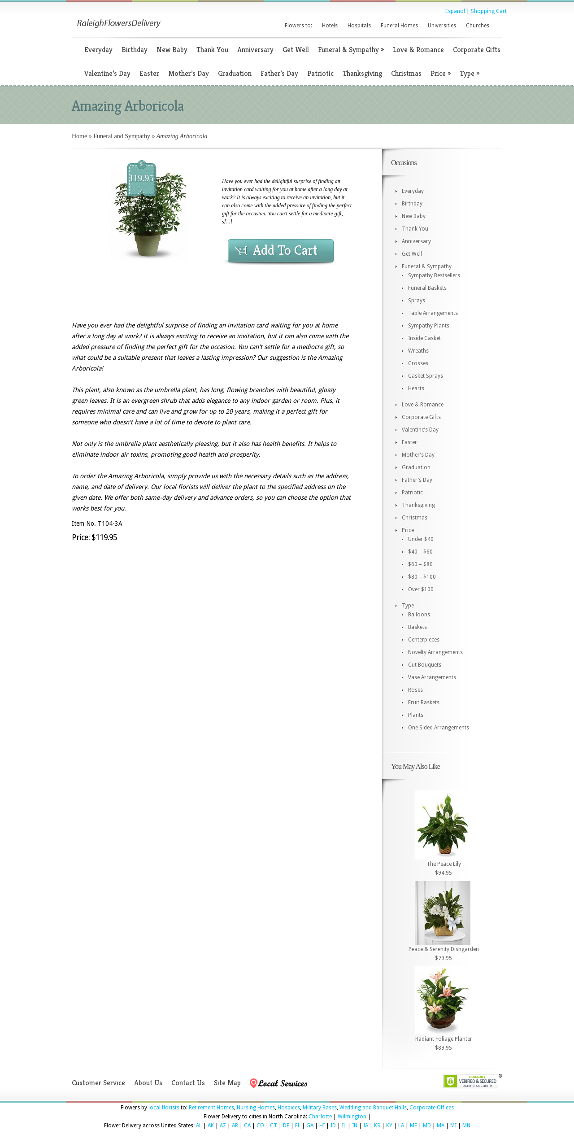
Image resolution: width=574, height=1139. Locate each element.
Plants (415, 715)
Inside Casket (424, 338)
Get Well (296, 49)
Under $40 (421, 539)
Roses (415, 690)
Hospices (289, 1107)
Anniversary (255, 49)
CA (247, 1125)
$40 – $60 (420, 552)
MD (427, 1125)
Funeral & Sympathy (351, 49)
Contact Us (188, 1082)
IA (365, 1125)
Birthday (135, 49)
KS (377, 1125)
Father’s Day (279, 73)
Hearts (416, 388)
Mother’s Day (188, 73)
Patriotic (320, 73)
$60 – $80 (420, 564)
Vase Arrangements (432, 677)
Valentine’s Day (107, 73)
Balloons (419, 614)
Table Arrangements (433, 313)
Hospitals (359, 25)
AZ (223, 1125)
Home (79, 136)
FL (297, 1125)
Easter (149, 73)
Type (469, 73)
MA (440, 1125)
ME (413, 1125)
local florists (163, 1107)
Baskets (417, 627)
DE (286, 1125)
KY (389, 1125)
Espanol (455, 11)
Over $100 (421, 589)
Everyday (98, 49)
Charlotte (320, 1116)
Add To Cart (285, 250)
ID (333, 1125)
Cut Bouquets (424, 665)
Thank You (212, 49)
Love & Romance (418, 49)
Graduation (235, 73)
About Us (148, 1082)
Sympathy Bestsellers (434, 275)
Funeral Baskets (427, 288)
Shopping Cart (489, 11)
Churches (477, 25)
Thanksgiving (362, 73)
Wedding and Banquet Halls (373, 1107)
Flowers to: (298, 25)
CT (273, 1125)
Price (440, 73)
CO (260, 1125)
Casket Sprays (425, 376)
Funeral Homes (399, 25)
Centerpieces (423, 640)
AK (211, 1125)
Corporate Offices (431, 1107)
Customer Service (98, 1082)
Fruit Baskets (423, 702)
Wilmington (352, 1116)
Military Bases (320, 1107)
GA (309, 1125)
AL (199, 1125)
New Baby (172, 49)
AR (235, 1125)
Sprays (416, 300)
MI (453, 1125)
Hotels (330, 25)
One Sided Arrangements (438, 727)
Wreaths (418, 351)
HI (322, 1125)
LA (401, 1125)
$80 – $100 (422, 577)
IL (344, 1125)
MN (466, 1125)
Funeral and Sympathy (121, 136)
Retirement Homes (211, 1107)
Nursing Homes (256, 1107)
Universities (442, 25)
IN (354, 1125)
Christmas (406, 73)
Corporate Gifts (476, 49)
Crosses (418, 363)
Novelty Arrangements (435, 652)
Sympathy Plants (428, 326)
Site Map (227, 1082)
